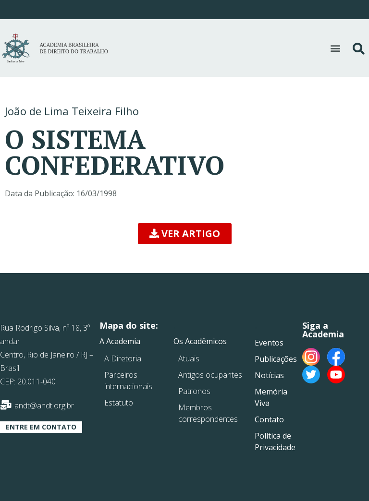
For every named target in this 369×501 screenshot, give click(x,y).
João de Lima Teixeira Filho (72, 111)
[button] (335, 48)
